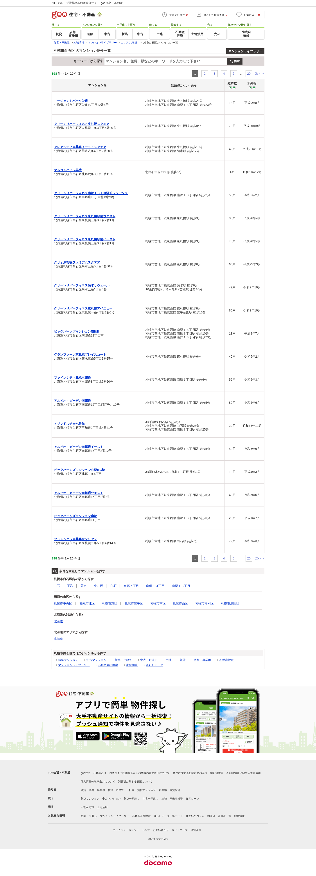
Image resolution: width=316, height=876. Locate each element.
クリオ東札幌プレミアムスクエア (77, 262)
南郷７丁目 (131, 586)
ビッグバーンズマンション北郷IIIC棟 (79, 470)
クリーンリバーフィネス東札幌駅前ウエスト (84, 216)
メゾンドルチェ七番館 (69, 423)
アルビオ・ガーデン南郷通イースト (78, 447)
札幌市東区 (109, 603)
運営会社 (196, 830)
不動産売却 (87, 807)
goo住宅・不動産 (59, 772)
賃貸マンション (146, 790)
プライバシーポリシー (126, 830)
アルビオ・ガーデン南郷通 (72, 400)
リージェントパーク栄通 (71, 101)
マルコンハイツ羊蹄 (68, 170)
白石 (57, 586)
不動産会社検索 (108, 665)
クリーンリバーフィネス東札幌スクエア (81, 124)
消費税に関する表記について (135, 781)
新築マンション (68, 660)
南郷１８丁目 (181, 586)
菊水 (84, 586)
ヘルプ (146, 830)
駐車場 (163, 790)
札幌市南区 (158, 603)
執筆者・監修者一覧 (219, 816)
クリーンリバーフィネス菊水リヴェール (81, 285)
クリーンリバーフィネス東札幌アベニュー (83, 308)
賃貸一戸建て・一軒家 (121, 790)
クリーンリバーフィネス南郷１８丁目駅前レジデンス (91, 193)
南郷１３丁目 (155, 586)
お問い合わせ (161, 830)
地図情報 (239, 816)
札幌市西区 (180, 603)
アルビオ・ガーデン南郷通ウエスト (78, 493)
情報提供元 (216, 773)
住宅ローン (192, 798)
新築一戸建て (123, 660)
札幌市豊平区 (134, 603)
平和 (70, 586)
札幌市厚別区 (204, 603)
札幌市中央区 (63, 603)
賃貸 (182, 660)
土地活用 (102, 807)
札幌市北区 (87, 603)
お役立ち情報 (56, 815)
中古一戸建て (148, 660)
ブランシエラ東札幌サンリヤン (75, 539)
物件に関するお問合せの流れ (190, 773)
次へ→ (259, 73)
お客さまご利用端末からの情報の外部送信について (139, 773)
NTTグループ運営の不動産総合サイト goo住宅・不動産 (87, 3)
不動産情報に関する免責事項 (243, 773)
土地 (168, 660)
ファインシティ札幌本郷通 (72, 377)
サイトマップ (180, 830)
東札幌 (98, 586)
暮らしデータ (154, 665)
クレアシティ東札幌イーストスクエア (80, 147)
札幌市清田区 (230, 603)
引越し (93, 816)
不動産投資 (226, 660)
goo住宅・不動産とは (93, 773)
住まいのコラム (195, 816)
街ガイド (177, 816)
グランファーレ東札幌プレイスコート (80, 354)
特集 (83, 816)
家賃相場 (132, 665)
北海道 (58, 621)
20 (249, 73)
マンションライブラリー (245, 51)
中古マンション (96, 660)
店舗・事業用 (202, 660)
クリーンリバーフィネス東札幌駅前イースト (84, 239)
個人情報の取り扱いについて (98, 781)
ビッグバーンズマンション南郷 (75, 516)
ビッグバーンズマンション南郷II (76, 331)
